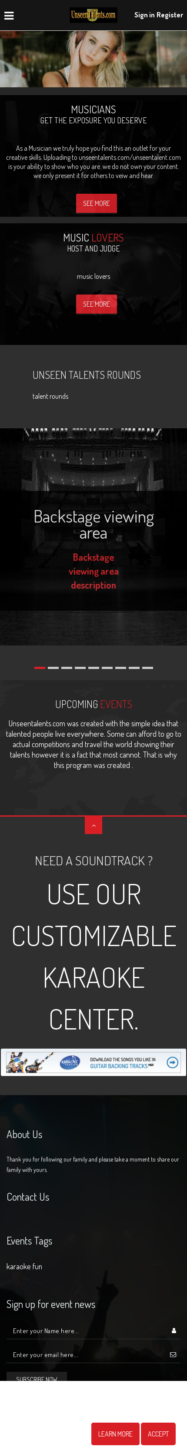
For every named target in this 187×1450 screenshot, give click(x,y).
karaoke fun (24, 1266)
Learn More (115, 1434)
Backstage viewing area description (94, 571)
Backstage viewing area (93, 524)
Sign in (144, 14)
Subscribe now (36, 1379)
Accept (158, 1434)
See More (96, 203)
